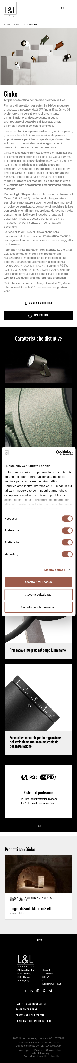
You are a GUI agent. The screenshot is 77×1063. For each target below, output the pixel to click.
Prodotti (20, 24)
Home (7, 24)
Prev (32, 826)
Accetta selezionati (38, 594)
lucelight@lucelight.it (51, 984)
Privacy (38, 1050)
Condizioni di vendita (35, 1056)
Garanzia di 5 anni (26, 1009)
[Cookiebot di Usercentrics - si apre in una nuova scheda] (56, 452)
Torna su (38, 939)
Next (45, 826)
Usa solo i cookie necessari (39, 607)
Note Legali (24, 1050)
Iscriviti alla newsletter (31, 1003)
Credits (55, 1056)
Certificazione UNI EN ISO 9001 (33, 1020)
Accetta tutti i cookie (38, 582)
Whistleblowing (40, 1053)
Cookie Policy (53, 1050)
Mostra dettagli (54, 569)
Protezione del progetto (30, 1015)
